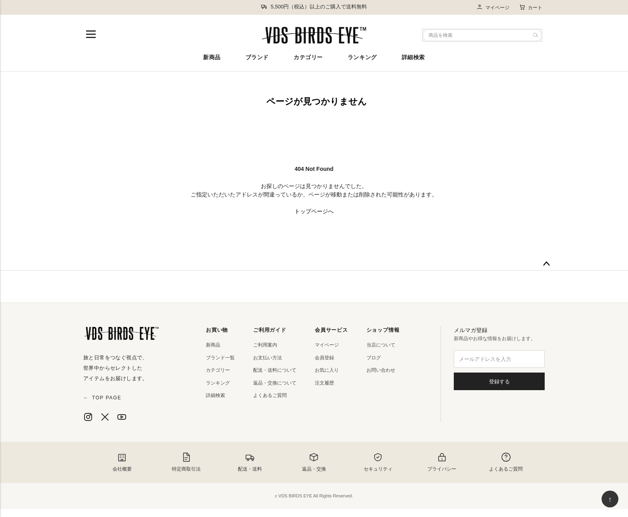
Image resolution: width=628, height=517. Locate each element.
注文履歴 (324, 383)
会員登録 (324, 358)
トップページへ (314, 211)
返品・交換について (274, 383)
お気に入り (327, 370)
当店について (380, 345)
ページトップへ (546, 264)
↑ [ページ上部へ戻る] (610, 499)
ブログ (373, 358)
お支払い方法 (267, 358)
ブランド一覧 (220, 358)
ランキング (362, 57)
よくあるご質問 (270, 395)
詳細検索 (413, 57)
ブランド (257, 57)
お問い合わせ (380, 370)
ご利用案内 (265, 345)
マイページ (492, 7)
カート (530, 7)
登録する (499, 382)
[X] (105, 417)
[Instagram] (88, 417)
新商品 (212, 57)
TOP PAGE (102, 397)
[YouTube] (122, 417)
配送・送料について (274, 370)
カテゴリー (308, 57)
